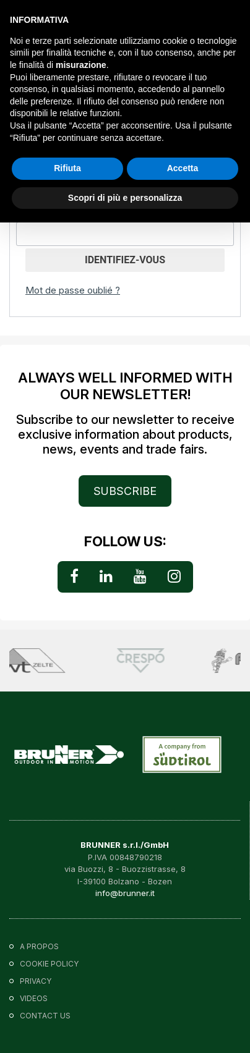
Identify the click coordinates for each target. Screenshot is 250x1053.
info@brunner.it (125, 893)
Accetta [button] (183, 168)
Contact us (45, 1015)
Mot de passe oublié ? (72, 290)
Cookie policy (49, 963)
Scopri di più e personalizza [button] (125, 198)
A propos (39, 946)
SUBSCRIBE (125, 490)
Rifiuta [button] (67, 168)
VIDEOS (34, 998)
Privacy (35, 981)
